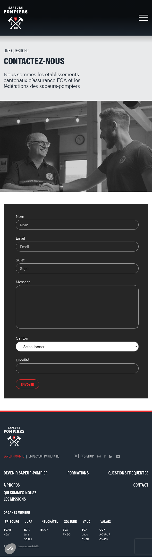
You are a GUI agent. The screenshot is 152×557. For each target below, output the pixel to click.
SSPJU (28, 539)
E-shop (89, 456)
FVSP (85, 539)
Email (20, 238)
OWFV (103, 539)
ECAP (44, 529)
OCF (102, 529)
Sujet (20, 260)
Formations (78, 473)
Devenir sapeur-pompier (26, 473)
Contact (140, 485)
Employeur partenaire (44, 455)
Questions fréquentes (128, 473)
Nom (20, 216)
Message (23, 281)
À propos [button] (12, 485)
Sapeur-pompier (14, 455)
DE (82, 455)
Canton (22, 338)
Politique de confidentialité (28, 546)
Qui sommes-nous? (20, 492)
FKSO (66, 534)
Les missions (15, 499)
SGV (66, 529)
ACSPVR (104, 534)
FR (75, 455)
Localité (22, 360)
